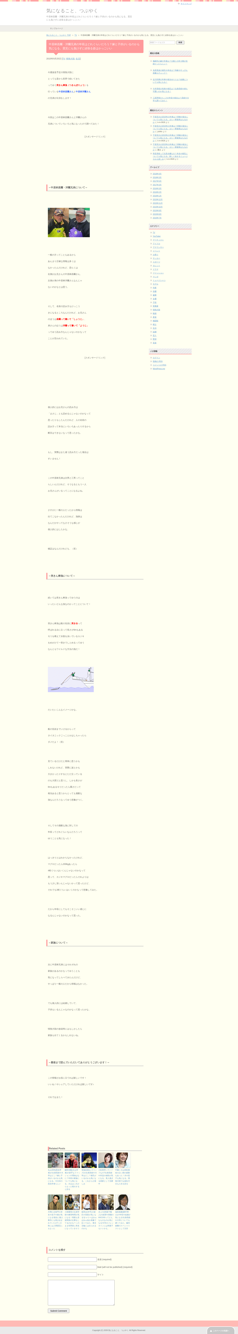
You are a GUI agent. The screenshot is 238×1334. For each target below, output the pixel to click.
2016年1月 (157, 196)
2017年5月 (157, 181)
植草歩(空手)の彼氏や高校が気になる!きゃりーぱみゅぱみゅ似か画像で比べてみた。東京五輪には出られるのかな (89, 1220)
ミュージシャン (159, 280)
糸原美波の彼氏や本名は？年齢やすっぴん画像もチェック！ (170, 71)
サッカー (156, 258)
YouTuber (157, 236)
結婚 (154, 332)
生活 (78, 58)
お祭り (155, 255)
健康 (154, 295)
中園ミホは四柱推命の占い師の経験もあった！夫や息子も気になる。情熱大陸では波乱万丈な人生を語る (122, 1177)
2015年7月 (157, 218)
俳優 (154, 291)
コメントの (159, 365)
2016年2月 (157, 192)
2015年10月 (158, 207)
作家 (154, 288)
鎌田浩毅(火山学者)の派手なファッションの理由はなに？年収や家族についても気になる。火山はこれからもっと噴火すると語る (72, 1179)
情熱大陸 (70, 58)
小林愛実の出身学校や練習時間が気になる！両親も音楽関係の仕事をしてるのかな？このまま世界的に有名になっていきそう (72, 1220)
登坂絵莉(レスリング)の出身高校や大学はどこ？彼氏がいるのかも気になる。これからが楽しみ (89, 1177)
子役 (154, 302)
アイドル (156, 244)
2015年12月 (158, 199)
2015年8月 (157, 214)
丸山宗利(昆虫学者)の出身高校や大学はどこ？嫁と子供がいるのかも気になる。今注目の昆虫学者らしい (55, 1177)
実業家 (155, 306)
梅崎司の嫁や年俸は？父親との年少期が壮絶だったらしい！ (170, 62)
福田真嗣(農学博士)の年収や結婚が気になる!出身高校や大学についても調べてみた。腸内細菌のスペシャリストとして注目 (122, 1220)
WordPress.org (159, 369)
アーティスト (158, 240)
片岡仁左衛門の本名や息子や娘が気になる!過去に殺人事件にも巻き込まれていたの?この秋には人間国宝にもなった (55, 1220)
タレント (156, 266)
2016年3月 (157, 188)
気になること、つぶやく (72, 10)
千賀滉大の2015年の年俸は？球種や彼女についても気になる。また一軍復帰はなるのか (170, 119)
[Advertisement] (95, 157)
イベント (156, 251)
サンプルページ (56, 28)
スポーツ (156, 262)
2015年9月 (157, 210)
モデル (155, 284)
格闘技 (155, 321)
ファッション (158, 273)
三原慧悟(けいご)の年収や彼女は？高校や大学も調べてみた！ (171, 99)
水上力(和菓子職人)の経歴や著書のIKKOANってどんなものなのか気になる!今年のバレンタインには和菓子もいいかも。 (106, 1220)
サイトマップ (186, 4)
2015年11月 (158, 203)
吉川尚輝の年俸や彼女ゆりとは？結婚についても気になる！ (170, 80)
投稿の (158, 361)
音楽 (154, 343)
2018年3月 (157, 177)
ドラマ (155, 269)
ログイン (156, 358)
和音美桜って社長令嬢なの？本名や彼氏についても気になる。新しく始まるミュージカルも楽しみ (170, 156)
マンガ (155, 277)
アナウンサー (158, 247)
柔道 (154, 317)
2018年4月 (157, 174)
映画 (154, 313)
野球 (154, 339)
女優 (154, 299)
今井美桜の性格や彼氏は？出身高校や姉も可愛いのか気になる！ (170, 90)
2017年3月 (157, 185)
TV (63, 58)
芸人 (154, 335)
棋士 (154, 324)
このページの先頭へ (221, 1331)
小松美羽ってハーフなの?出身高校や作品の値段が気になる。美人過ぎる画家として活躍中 (105, 1177)
